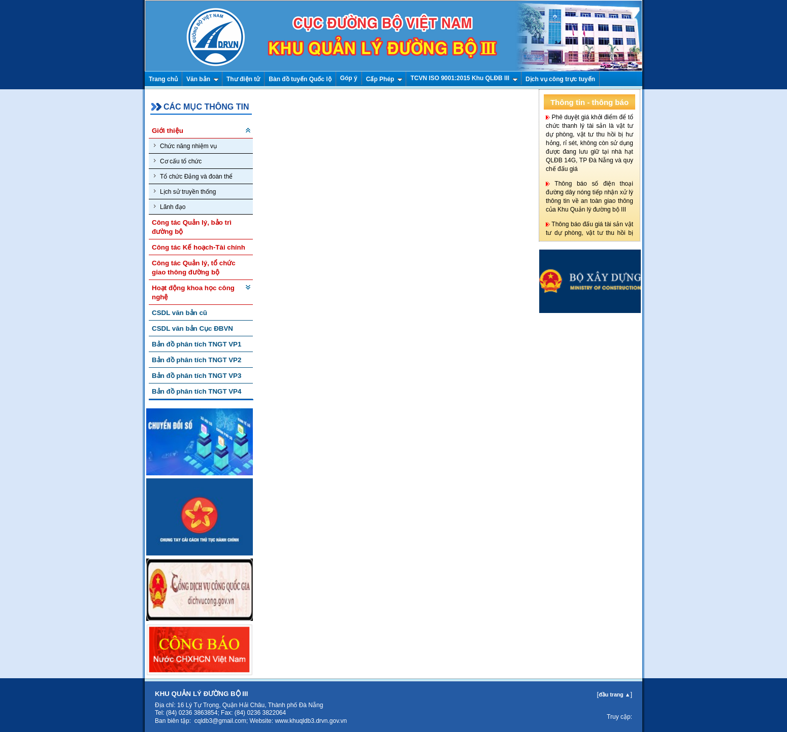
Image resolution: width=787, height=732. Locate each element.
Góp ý (348, 78)
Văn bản (202, 79)
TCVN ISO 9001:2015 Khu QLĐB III (464, 78)
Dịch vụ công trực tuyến (560, 79)
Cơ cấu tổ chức (178, 161)
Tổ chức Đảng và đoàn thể (193, 176)
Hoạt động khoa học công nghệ (193, 292)
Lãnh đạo (169, 207)
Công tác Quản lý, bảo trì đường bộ (192, 227)
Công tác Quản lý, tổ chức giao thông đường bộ (194, 267)
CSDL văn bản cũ (179, 313)
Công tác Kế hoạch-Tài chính (198, 247)
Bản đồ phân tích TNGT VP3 (196, 375)
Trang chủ (163, 79)
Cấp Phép (384, 79)
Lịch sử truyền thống (185, 191)
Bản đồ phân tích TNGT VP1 (196, 344)
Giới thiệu (167, 130)
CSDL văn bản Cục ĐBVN (192, 328)
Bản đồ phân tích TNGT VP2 (196, 360)
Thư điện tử (243, 79)
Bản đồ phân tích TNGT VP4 (196, 391)
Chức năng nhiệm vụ (185, 146)
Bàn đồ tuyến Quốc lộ (300, 79)
